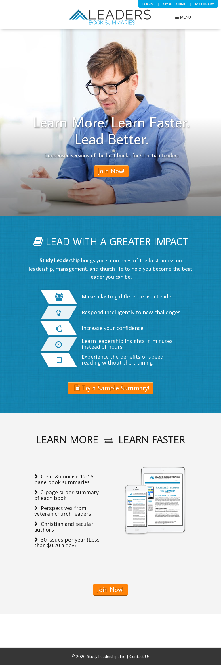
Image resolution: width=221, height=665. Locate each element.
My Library (204, 4)
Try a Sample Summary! (112, 387)
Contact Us (139, 656)
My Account (174, 4)
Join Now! (110, 589)
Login (147, 4)
